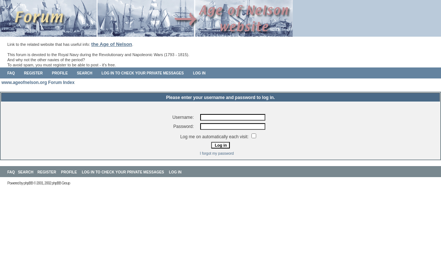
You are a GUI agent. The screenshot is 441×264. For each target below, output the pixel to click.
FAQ (11, 73)
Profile (60, 73)
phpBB (28, 183)
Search (84, 73)
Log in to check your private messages (142, 73)
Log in (199, 73)
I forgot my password (217, 153)
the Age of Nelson (111, 44)
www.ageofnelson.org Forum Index (38, 82)
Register (33, 73)
